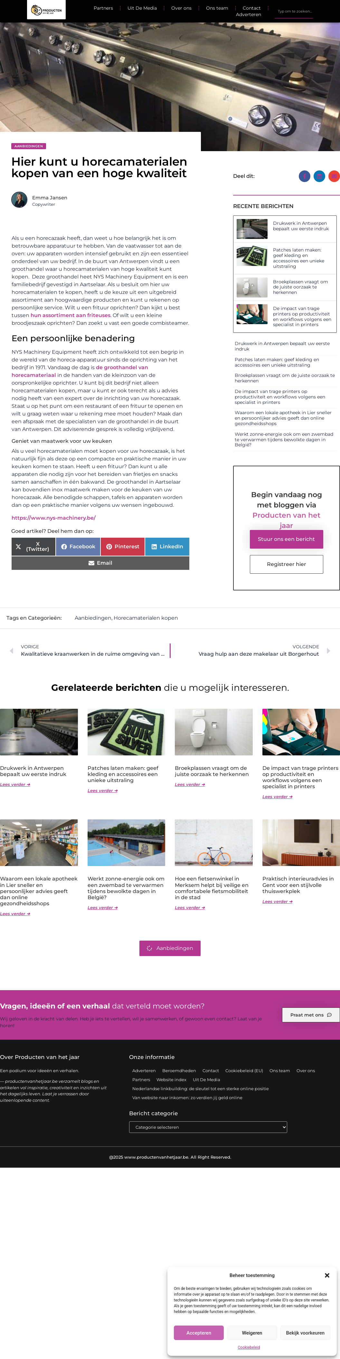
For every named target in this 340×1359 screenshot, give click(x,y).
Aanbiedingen (28, 146)
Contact (252, 8)
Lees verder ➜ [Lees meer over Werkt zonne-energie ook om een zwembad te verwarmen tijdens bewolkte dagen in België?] (103, 907)
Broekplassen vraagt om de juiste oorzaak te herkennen (300, 287)
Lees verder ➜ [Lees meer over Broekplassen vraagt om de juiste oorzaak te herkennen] (190, 784)
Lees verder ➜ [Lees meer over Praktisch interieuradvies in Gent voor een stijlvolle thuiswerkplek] (277, 901)
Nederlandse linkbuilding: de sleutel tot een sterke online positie (200, 1088)
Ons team (217, 8)
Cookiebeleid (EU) (244, 1070)
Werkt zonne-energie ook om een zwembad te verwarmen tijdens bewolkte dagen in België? (284, 439)
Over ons (181, 8)
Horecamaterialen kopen (146, 618)
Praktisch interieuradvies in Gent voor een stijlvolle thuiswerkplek (298, 885)
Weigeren (252, 1333)
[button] (327, 1275)
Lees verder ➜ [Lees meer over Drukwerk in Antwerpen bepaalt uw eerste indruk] (15, 784)
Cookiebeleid (249, 1347)
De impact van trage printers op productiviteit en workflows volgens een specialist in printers (302, 316)
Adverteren (248, 14)
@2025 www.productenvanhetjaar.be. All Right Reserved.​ (170, 1157)
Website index (171, 1079)
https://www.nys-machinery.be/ (54, 518)
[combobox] (294, 11)
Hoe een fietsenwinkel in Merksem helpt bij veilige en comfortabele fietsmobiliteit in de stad (212, 888)
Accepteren (198, 1333)
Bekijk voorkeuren (305, 1333)
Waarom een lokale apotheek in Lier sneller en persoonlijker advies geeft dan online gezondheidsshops (283, 418)
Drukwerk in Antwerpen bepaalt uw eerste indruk (301, 226)
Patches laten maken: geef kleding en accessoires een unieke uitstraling (298, 258)
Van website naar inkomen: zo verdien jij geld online (187, 1097)
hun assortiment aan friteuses (70, 315)
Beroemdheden (179, 1070)
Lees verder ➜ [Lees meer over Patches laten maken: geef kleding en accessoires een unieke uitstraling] (103, 790)
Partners (103, 8)
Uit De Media (142, 8)
